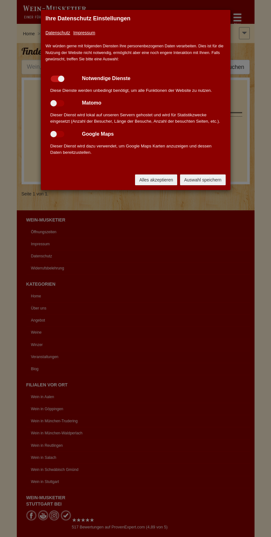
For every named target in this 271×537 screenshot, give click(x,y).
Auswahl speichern (203, 179)
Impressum (84, 32)
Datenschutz (58, 32)
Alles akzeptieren (156, 179)
